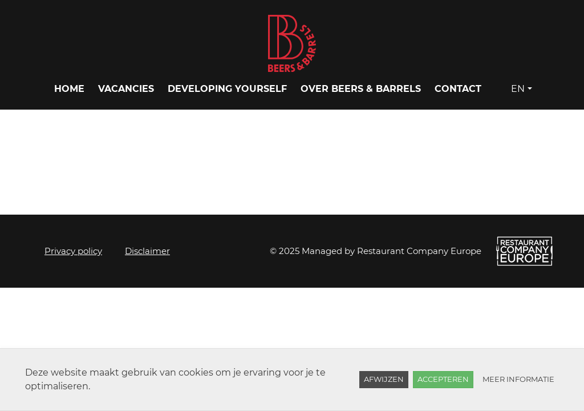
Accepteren (443, 379)
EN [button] (518, 88)
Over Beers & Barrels (361, 88)
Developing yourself (227, 88)
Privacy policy (73, 250)
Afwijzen (384, 379)
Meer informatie (518, 379)
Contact (458, 88)
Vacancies (126, 88)
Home (69, 88)
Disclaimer (147, 250)
